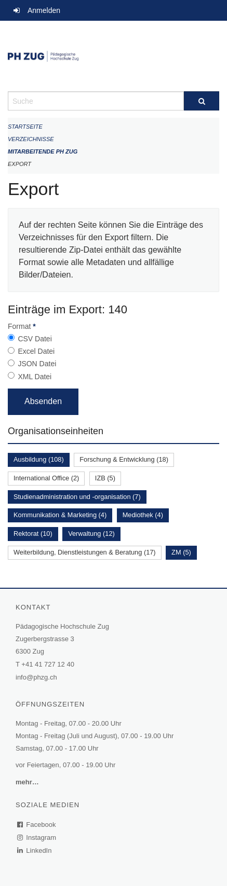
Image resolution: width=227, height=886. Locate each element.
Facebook (37, 824)
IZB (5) (105, 478)
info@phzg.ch (36, 677)
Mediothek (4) (143, 515)
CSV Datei (34, 339)
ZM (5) (181, 552)
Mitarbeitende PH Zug (42, 151)
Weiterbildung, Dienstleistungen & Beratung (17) (85, 552)
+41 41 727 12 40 (47, 664)
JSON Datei (37, 363)
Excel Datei (36, 351)
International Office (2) (46, 478)
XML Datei (34, 376)
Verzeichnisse (31, 139)
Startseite (25, 126)
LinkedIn (35, 850)
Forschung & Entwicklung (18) (123, 459)
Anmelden (44, 10)
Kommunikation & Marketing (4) (60, 515)
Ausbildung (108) (39, 459)
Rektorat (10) (33, 533)
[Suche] (201, 100)
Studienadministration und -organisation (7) (77, 497)
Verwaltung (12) (91, 533)
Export (19, 164)
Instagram (37, 837)
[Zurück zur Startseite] (113, 56)
